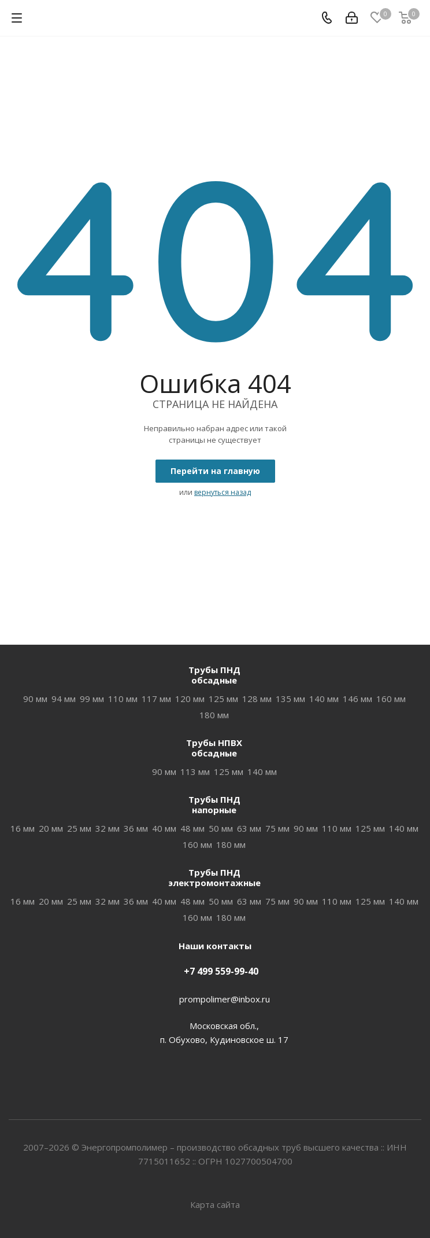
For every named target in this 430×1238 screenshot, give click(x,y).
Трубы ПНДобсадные (214, 675)
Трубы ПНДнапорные (214, 804)
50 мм (221, 828)
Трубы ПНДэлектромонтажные (214, 877)
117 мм (156, 698)
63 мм (249, 828)
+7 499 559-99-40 (221, 971)
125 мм (223, 698)
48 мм (192, 828)
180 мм (214, 715)
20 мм (51, 828)
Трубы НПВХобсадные (214, 748)
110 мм (123, 698)
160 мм (391, 698)
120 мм (190, 698)
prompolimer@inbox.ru (224, 999)
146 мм (357, 698)
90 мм (35, 698)
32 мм (107, 828)
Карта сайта (215, 1204)
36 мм (136, 828)
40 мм (164, 828)
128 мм (257, 698)
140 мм (324, 698)
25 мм (79, 828)
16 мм (22, 828)
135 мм (290, 698)
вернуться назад (222, 492)
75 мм (277, 828)
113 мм (195, 771)
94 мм (63, 698)
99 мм (92, 698)
